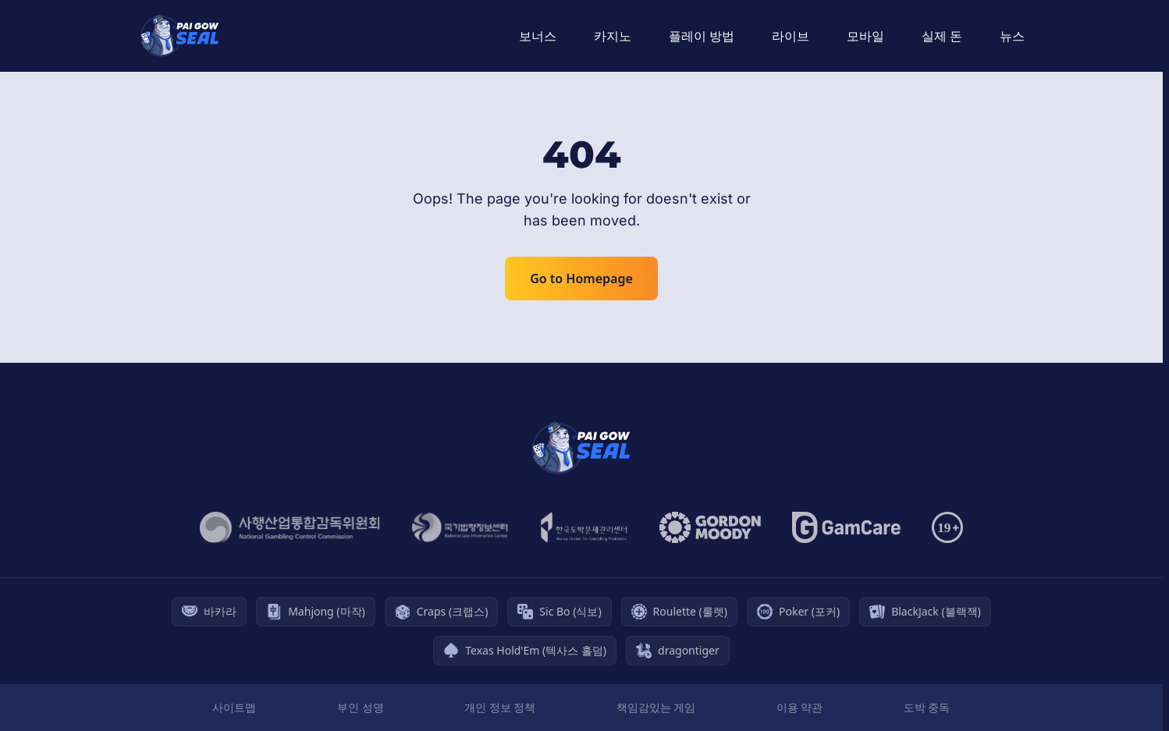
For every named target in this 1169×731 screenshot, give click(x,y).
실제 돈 (942, 35)
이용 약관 (799, 707)
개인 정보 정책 (499, 707)
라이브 (790, 35)
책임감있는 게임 (656, 707)
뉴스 (1012, 35)
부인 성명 (360, 707)
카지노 (612, 35)
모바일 (865, 35)
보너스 (537, 35)
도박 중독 (927, 707)
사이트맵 (234, 707)
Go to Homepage (581, 278)
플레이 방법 (701, 35)
